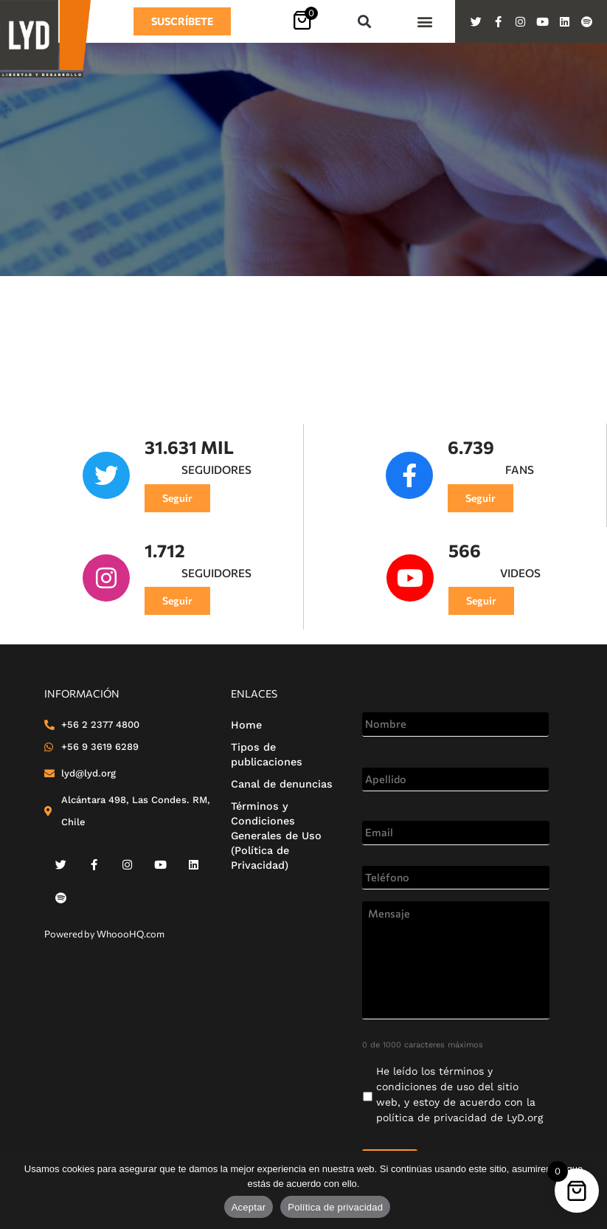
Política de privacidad (335, 1207)
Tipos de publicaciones (266, 754)
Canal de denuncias (282, 784)
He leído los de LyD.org (459, 1094)
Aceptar (249, 1207)
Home (246, 725)
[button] (364, 22)
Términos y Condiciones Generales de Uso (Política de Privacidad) (276, 835)
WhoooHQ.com (130, 934)
